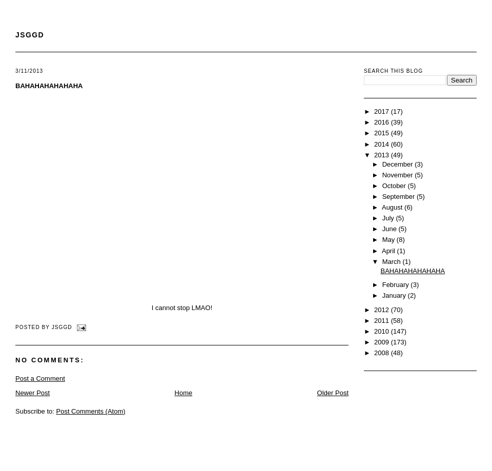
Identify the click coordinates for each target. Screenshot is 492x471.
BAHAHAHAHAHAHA (49, 86)
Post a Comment (40, 378)
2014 (382, 144)
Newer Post (32, 393)
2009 (382, 342)
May (389, 239)
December (398, 164)
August (393, 207)
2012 (382, 310)
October (395, 186)
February (396, 285)
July (389, 218)
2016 (382, 122)
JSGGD (29, 35)
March (392, 261)
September (399, 196)
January (395, 295)
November (398, 175)
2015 (382, 133)
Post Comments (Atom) (91, 411)
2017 (382, 111)
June (390, 229)
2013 (382, 155)
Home (184, 393)
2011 (382, 320)
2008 (382, 353)
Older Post (332, 393)
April (389, 251)
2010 (382, 331)
